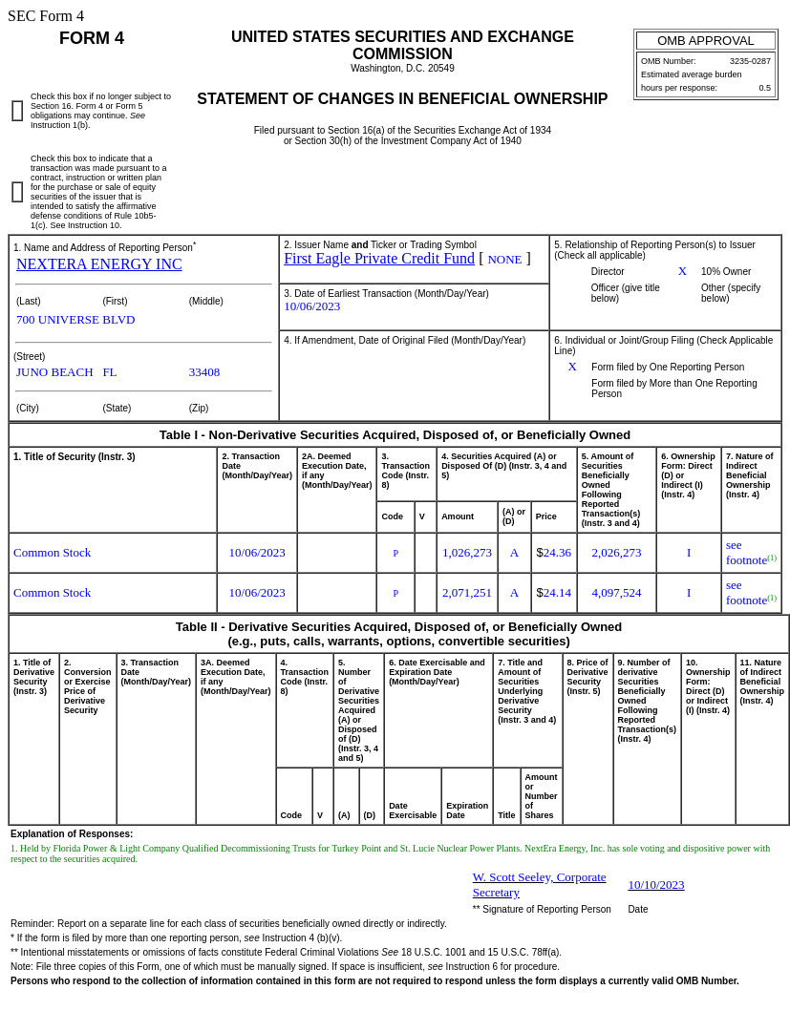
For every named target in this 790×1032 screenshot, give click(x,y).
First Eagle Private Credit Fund (379, 258)
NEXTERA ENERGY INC (99, 264)
